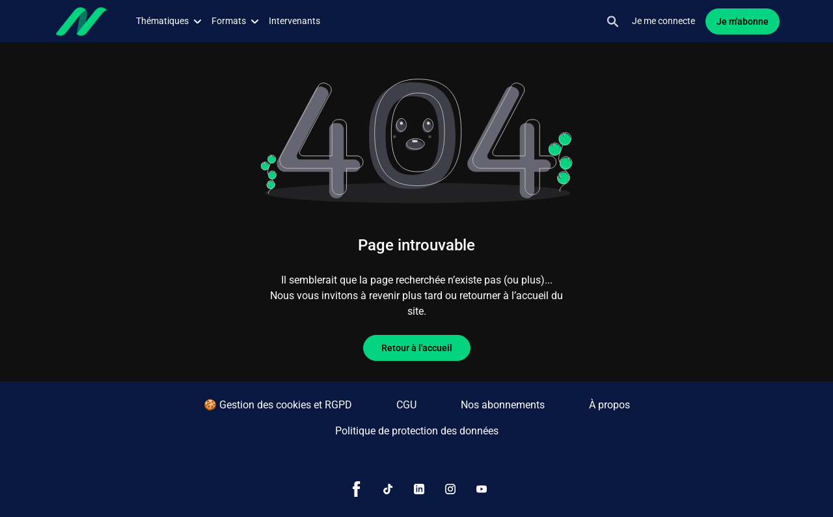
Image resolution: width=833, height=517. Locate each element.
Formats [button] (235, 21)
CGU (406, 405)
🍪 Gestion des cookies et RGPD (278, 405)
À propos (609, 405)
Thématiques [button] (168, 21)
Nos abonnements (503, 405)
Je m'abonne (743, 21)
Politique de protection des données (416, 431)
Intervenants (294, 21)
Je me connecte (663, 21)
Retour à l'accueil (416, 348)
